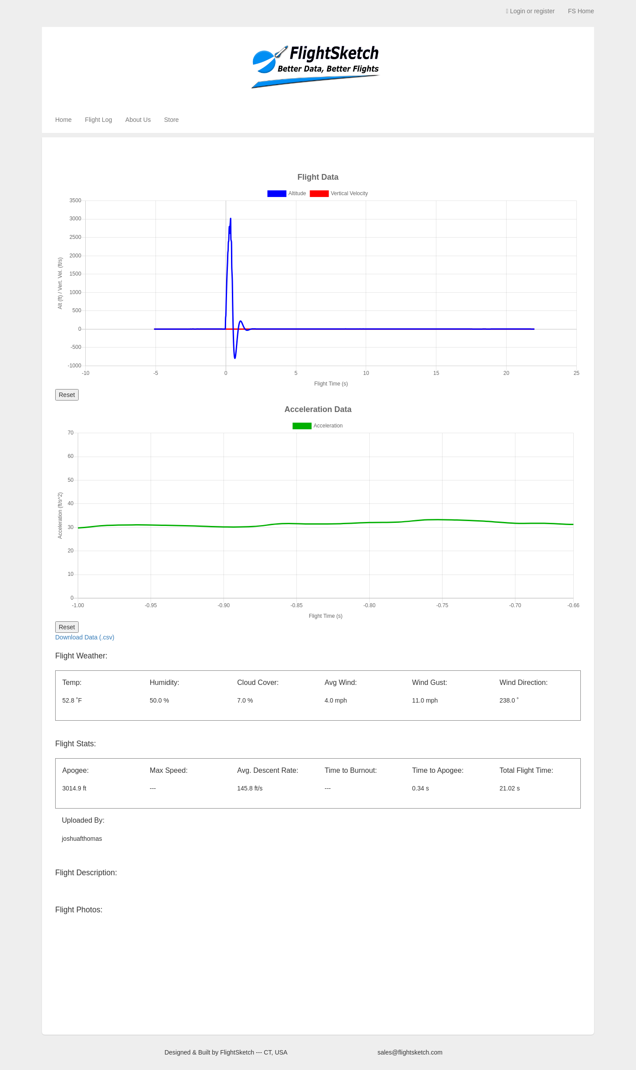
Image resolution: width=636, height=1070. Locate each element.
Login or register (530, 11)
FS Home (581, 11)
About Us (138, 119)
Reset (67, 394)
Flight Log (98, 119)
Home (63, 119)
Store (171, 119)
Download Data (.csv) (84, 637)
